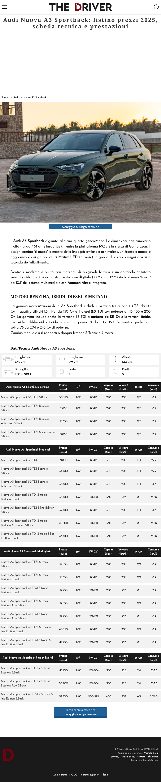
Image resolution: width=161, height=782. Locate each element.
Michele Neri (151, 753)
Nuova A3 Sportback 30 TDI (19, 460)
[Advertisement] (80, 63)
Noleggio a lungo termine (80, 227)
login (105, 775)
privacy (115, 757)
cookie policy (128, 757)
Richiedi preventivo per (81, 712)
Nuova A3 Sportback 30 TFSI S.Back (24, 397)
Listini (5, 97)
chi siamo (153, 757)
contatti (141, 757)
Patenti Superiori (90, 775)
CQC (74, 775)
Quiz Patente (60, 775)
